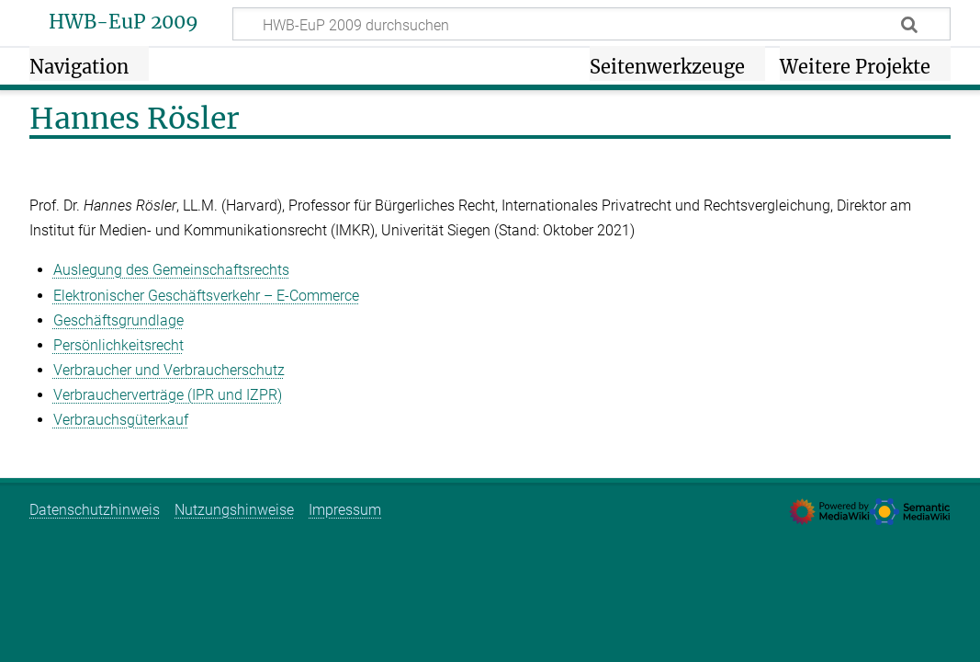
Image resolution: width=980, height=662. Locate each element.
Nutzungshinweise (234, 510)
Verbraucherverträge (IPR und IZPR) (167, 395)
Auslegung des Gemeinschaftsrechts (171, 270)
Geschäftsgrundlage (118, 320)
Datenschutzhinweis (94, 510)
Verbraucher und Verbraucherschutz (169, 370)
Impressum (345, 510)
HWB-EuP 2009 (123, 22)
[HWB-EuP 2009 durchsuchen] (591, 24)
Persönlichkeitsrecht (118, 345)
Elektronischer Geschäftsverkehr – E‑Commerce (206, 295)
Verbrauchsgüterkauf (120, 419)
